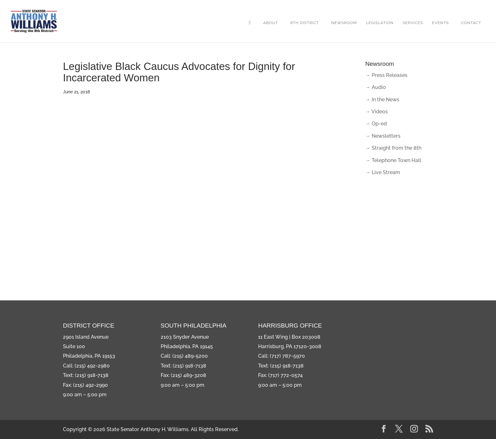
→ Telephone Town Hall (393, 160)
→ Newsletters (382, 136)
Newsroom (344, 23)
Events (440, 23)
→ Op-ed (376, 124)
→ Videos (376, 112)
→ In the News (382, 100)
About (270, 23)
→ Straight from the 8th (393, 148)
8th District (304, 23)
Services (413, 23)
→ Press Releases (386, 75)
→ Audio (375, 87)
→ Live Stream (382, 172)
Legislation (380, 23)
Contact (471, 23)
